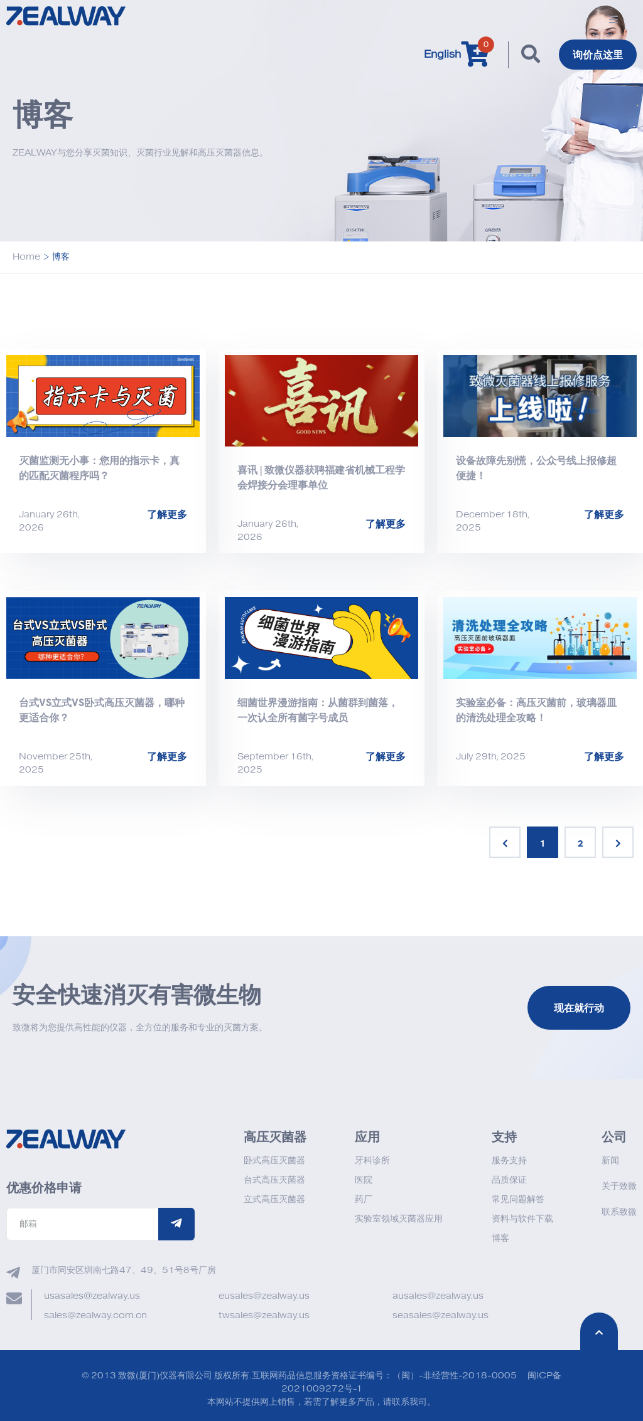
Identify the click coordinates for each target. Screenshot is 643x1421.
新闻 (610, 1160)
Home (26, 257)
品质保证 (509, 1180)
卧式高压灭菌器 (274, 1160)
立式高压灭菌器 (274, 1199)
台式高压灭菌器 (274, 1180)
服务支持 (509, 1160)
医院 (363, 1180)
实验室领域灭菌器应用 (399, 1219)
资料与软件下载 (522, 1219)
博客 (500, 1238)
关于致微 (619, 1186)
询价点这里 (598, 54)
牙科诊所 (372, 1160)
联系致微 (619, 1212)
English (442, 54)
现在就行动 (579, 1008)
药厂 (363, 1199)
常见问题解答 (518, 1199)
